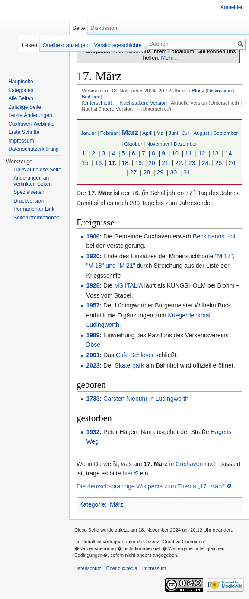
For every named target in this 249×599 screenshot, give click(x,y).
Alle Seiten (20, 98)
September (225, 133)
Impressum (21, 141)
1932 (92, 431)
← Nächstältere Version (140, 102)
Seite (78, 28)
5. (124, 153)
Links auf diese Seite (37, 170)
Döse (93, 344)
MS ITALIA (128, 285)
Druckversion (28, 201)
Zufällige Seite (24, 107)
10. (176, 153)
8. (154, 153)
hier (128, 473)
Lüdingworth (172, 398)
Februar (109, 133)
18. (126, 162)
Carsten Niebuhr (125, 398)
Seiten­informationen (36, 218)
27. (134, 172)
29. (161, 172)
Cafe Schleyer (135, 355)
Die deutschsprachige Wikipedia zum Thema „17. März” (151, 486)
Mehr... (169, 57)
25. (219, 162)
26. (233, 162)
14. (229, 153)
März (130, 132)
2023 (92, 365)
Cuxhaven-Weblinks (31, 124)
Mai (160, 133)
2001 (92, 355)
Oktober (133, 143)
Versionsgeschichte (117, 45)
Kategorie (92, 504)
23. (192, 162)
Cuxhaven (189, 463)
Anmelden (232, 7)
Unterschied (97, 102)
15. (86, 162)
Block (198, 90)
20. (152, 162)
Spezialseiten (28, 192)
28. (148, 172)
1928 (92, 285)
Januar (88, 133)
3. (104, 153)
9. (164, 153)
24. (206, 162)
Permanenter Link (33, 209)
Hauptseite (20, 82)
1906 (92, 236)
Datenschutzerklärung (33, 149)
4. (114, 153)
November (158, 143)
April (147, 133)
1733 (92, 398)
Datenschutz (87, 568)
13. (216, 153)
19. (139, 162)
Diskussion (219, 90)
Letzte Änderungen (30, 115)
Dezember (185, 143)
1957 (92, 305)
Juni (173, 133)
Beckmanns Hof (214, 236)
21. (166, 162)
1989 (92, 335)
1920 (92, 256)
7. (144, 153)
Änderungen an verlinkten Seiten (32, 181)
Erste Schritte (23, 132)
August (201, 133)
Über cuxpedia (121, 568)
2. (94, 153)
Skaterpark (129, 365)
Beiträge (91, 96)
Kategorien (20, 90)
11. (189, 153)
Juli (186, 133)
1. (84, 153)
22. (179, 162)
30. (174, 172)
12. (202, 153)
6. (134, 153)
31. (187, 172)
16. (99, 162)
